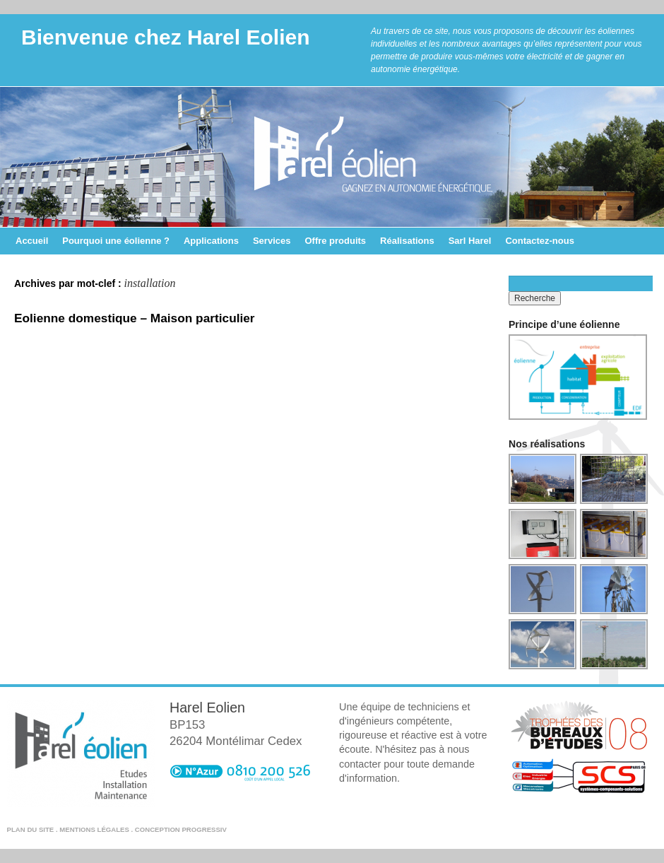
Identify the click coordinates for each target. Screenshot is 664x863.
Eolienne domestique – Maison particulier (134, 318)
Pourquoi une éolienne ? (116, 240)
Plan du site (30, 829)
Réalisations (407, 240)
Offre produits (335, 240)
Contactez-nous (539, 240)
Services (272, 240)
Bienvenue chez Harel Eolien (165, 37)
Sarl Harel (470, 240)
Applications (211, 240)
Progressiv (204, 829)
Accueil (32, 240)
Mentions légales (94, 829)
